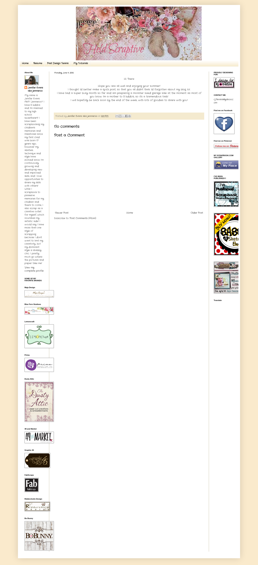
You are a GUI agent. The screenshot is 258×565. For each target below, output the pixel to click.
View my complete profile (34, 269)
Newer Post (61, 212)
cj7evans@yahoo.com (223, 101)
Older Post (197, 212)
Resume (37, 63)
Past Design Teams (57, 63)
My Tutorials (80, 63)
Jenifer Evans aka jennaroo (35, 89)
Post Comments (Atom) (83, 218)
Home (25, 63)
